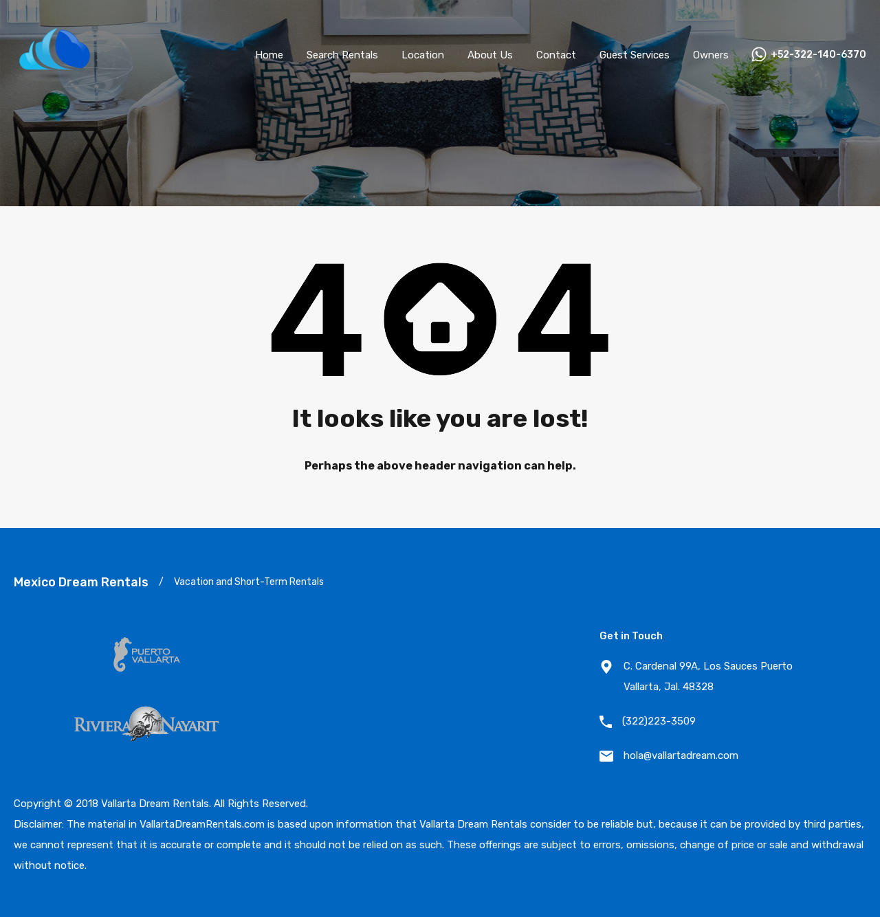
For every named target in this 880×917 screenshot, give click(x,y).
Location (423, 55)
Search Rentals (342, 55)
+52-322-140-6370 (818, 54)
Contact (556, 55)
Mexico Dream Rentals (81, 582)
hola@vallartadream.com (681, 755)
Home (269, 55)
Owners (711, 55)
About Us (490, 55)
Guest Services (635, 55)
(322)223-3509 (659, 721)
